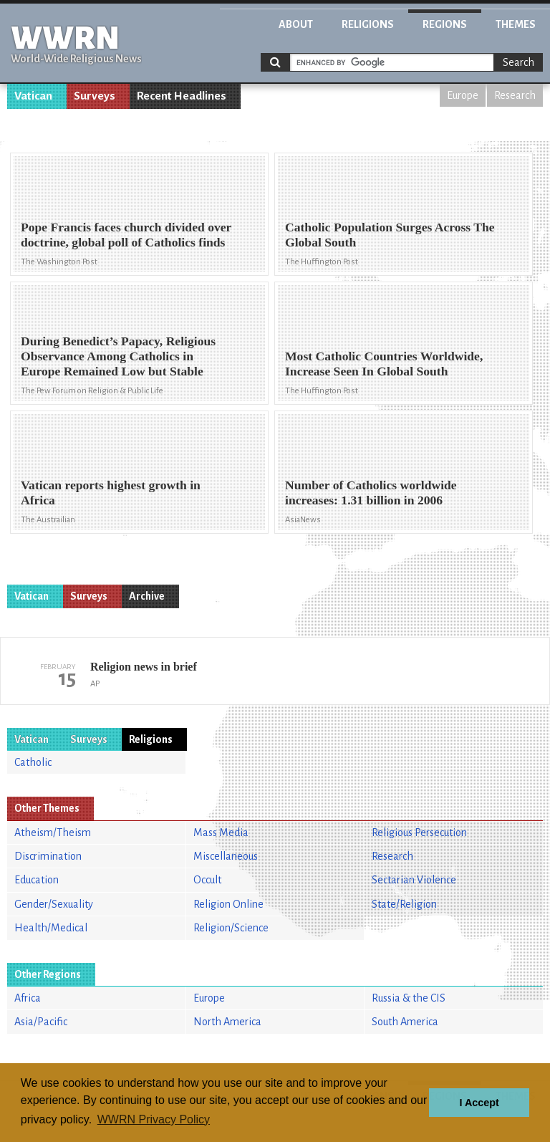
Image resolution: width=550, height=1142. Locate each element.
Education (36, 880)
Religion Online (228, 904)
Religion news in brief (143, 667)
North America (227, 1021)
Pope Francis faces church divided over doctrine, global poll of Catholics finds (126, 234)
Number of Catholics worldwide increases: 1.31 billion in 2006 (371, 492)
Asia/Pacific (40, 1021)
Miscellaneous (225, 856)
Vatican (33, 96)
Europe (462, 95)
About (296, 24)
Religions (368, 24)
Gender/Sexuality (53, 904)
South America (405, 1021)
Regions (445, 24)
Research (515, 95)
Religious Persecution (419, 832)
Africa (27, 998)
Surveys (94, 96)
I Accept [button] (478, 1102)
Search (518, 62)
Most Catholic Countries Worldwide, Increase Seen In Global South (384, 363)
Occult (207, 880)
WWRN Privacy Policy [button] (153, 1119)
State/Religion (404, 904)
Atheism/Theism (52, 832)
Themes (516, 24)
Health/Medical (50, 928)
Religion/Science (231, 928)
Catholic (33, 762)
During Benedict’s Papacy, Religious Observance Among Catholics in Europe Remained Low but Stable (118, 356)
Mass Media (221, 832)
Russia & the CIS (408, 998)
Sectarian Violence (414, 880)
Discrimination (48, 856)
